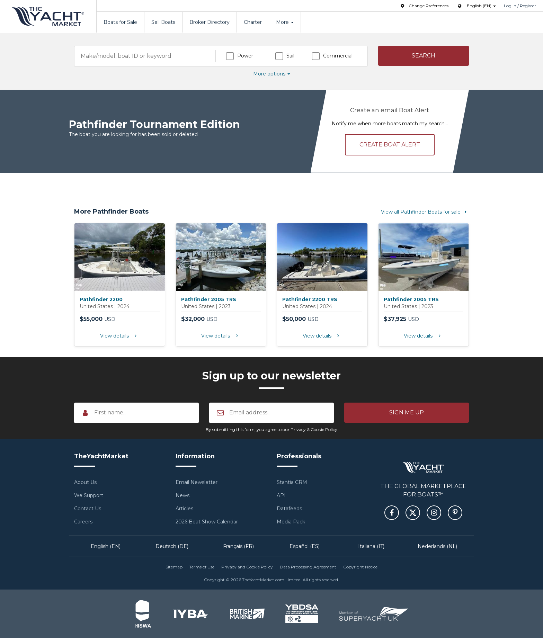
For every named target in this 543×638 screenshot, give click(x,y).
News (182, 495)
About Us (85, 482)
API (281, 495)
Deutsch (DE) (171, 546)
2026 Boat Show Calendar (207, 522)
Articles (184, 508)
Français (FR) (238, 546)
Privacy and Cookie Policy (247, 566)
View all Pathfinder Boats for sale (425, 212)
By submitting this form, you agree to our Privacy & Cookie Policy (271, 429)
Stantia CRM (292, 482)
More (285, 22)
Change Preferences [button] (423, 5)
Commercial (338, 56)
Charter (253, 22)
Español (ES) (305, 546)
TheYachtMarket (48, 16)
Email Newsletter (196, 482)
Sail (290, 56)
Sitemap (174, 566)
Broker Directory (209, 22)
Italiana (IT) (371, 546)
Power (245, 56)
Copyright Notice (360, 566)
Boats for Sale (120, 22)
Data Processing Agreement (308, 566)
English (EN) (106, 546)
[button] (423, 56)
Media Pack (291, 522)
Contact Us (87, 508)
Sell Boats (163, 22)
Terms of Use (201, 566)
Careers (83, 522)
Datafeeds (289, 508)
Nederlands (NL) (437, 546)
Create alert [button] (389, 144)
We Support (88, 495)
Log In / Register (520, 5)
